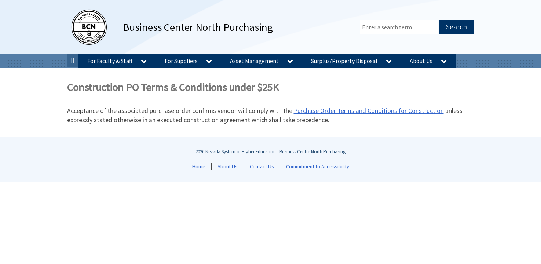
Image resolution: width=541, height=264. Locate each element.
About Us (428, 61)
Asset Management (261, 61)
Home (198, 166)
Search (456, 26)
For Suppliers (188, 61)
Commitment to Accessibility (317, 166)
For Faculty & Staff (117, 61)
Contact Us (262, 166)
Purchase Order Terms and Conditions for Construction (369, 111)
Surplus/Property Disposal (351, 61)
